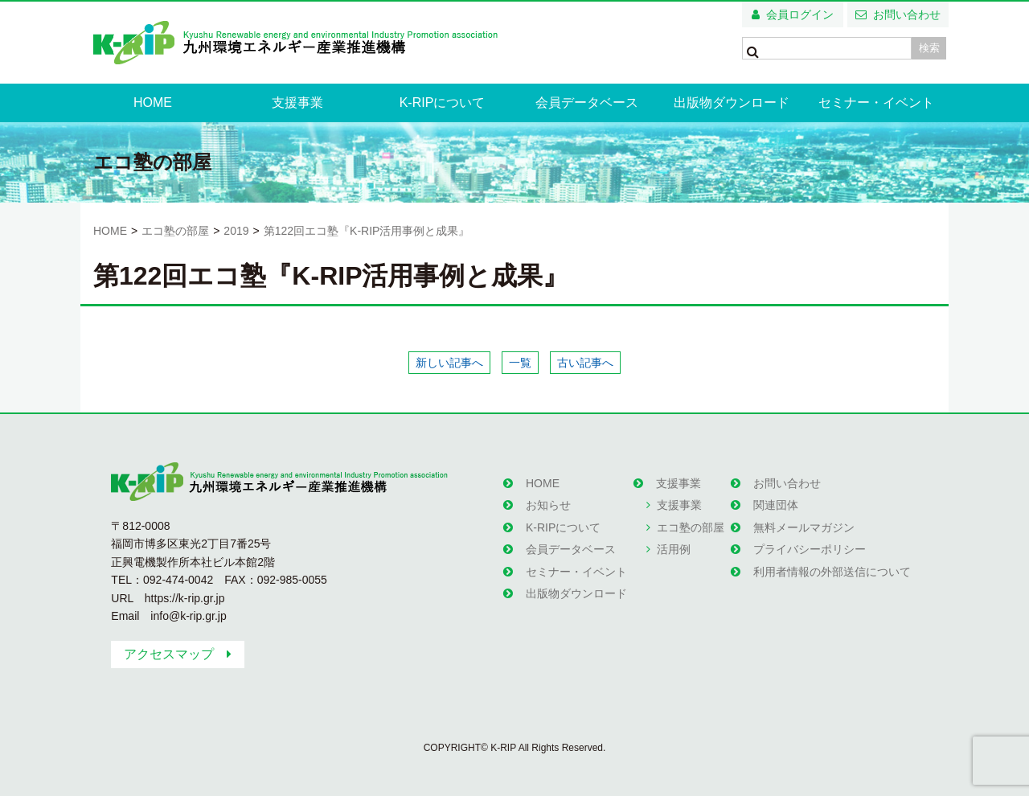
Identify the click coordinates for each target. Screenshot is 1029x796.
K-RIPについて (443, 102)
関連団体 (775, 505)
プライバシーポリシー (809, 549)
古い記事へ (585, 362)
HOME (152, 102)
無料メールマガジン (804, 527)
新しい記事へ (449, 362)
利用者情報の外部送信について (832, 571)
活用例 (674, 549)
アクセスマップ (169, 654)
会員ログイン (800, 14)
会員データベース (586, 102)
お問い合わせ (907, 14)
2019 (235, 230)
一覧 (520, 362)
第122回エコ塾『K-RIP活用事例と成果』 (367, 230)
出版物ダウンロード (731, 102)
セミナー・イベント (876, 102)
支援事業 (297, 102)
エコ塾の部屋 (175, 230)
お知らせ (548, 505)
